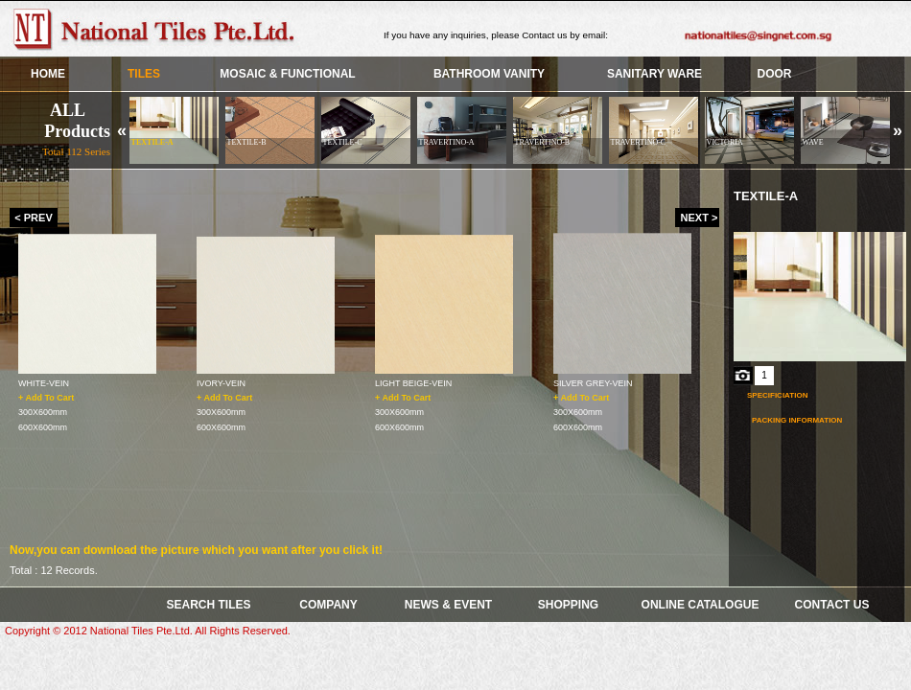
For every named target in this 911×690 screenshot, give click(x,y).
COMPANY (328, 604)
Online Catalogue (700, 604)
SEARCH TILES (208, 604)
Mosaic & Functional (287, 73)
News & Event (448, 604)
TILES (144, 73)
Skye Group (158, 29)
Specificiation (777, 395)
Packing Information (797, 420)
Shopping (568, 604)
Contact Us (832, 604)
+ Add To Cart (46, 397)
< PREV (33, 217)
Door (775, 73)
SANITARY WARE (654, 73)
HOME (48, 73)
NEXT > (699, 217)
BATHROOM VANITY (489, 73)
